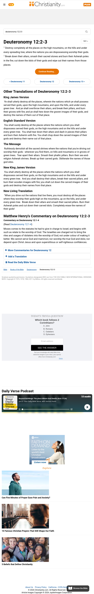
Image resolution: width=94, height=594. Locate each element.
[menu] (4, 5)
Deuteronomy (32, 270)
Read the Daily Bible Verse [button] (20, 262)
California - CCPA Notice (58, 587)
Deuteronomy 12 (47, 81)
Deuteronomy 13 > (77, 81)
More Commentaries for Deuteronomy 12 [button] (28, 250)
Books (17, 270)
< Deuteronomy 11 (17, 81)
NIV (86, 41)
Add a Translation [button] (16, 256)
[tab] (47, 250)
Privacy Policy (41, 587)
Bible (5, 270)
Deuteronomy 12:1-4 (20, 224)
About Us (29, 587)
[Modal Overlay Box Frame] (47, 337)
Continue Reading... (47, 71)
